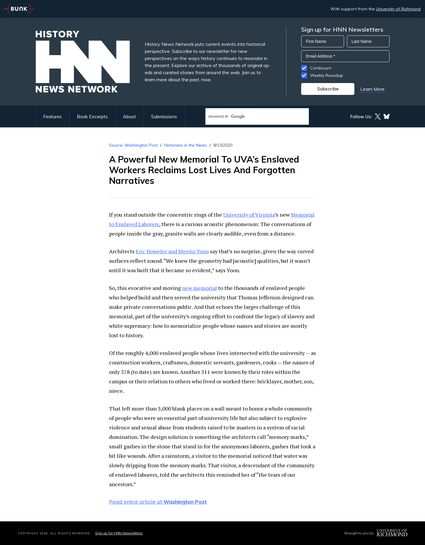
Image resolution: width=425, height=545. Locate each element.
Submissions (164, 116)
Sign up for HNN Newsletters (119, 533)
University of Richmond (398, 9)
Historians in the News (185, 145)
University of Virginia (249, 214)
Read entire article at (158, 501)
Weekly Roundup (326, 75)
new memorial (199, 287)
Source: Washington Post (133, 145)
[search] (250, 116)
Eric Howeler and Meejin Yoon (172, 251)
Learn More (372, 89)
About (129, 116)
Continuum (320, 68)
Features (52, 116)
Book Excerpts (92, 116)
